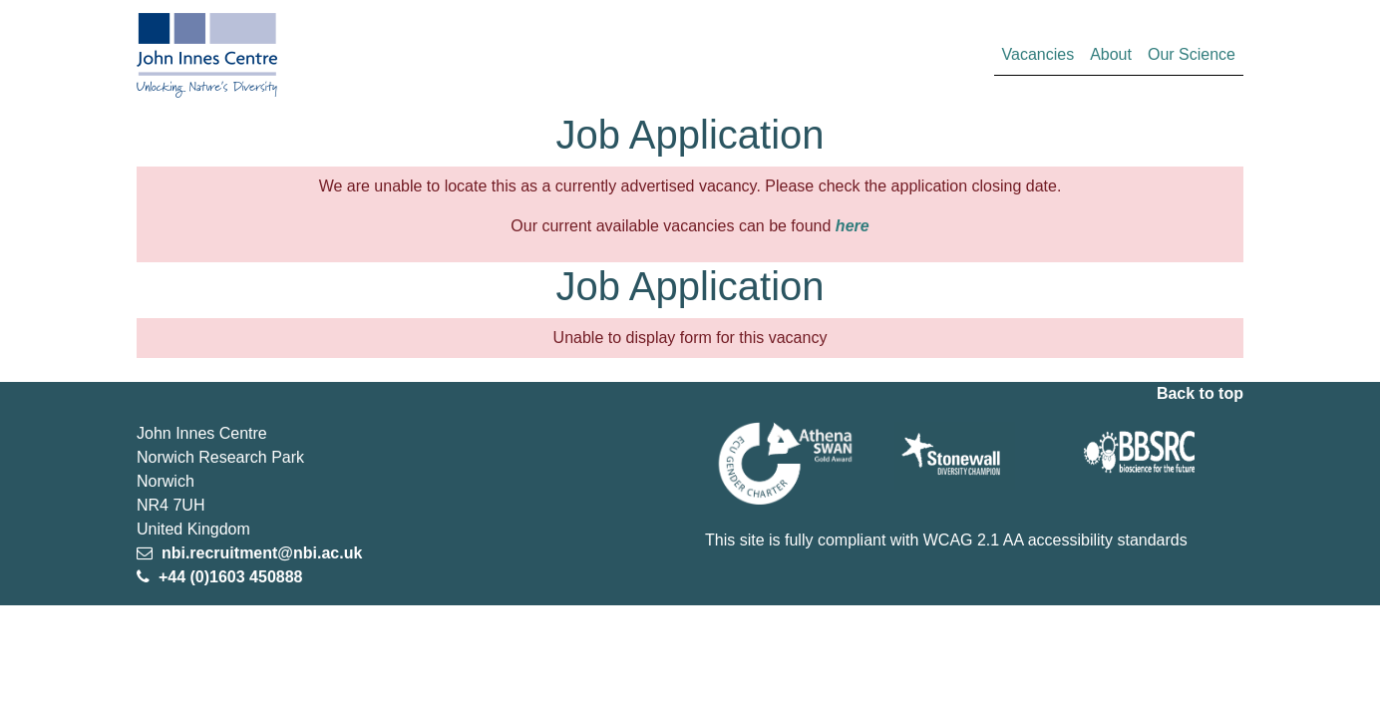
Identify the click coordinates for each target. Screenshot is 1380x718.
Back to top (1200, 393)
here (852, 225)
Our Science (1191, 54)
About (1111, 54)
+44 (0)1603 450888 (228, 576)
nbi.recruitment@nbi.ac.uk (259, 552)
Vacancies (1042, 52)
